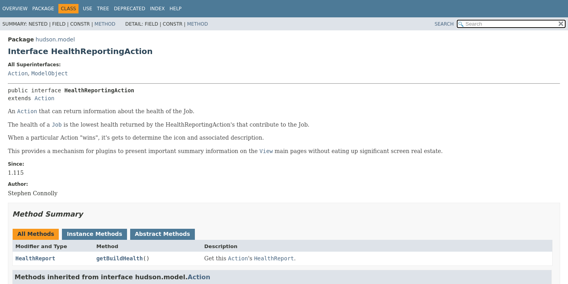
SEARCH (444, 24)
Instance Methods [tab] (94, 234)
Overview (15, 8)
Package (43, 8)
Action (18, 73)
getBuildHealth (119, 258)
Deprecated (130, 8)
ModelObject (49, 73)
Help (176, 8)
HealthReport (35, 258)
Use (87, 8)
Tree (103, 8)
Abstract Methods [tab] (162, 234)
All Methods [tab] (35, 234)
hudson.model (55, 39)
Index (157, 8)
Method (105, 24)
